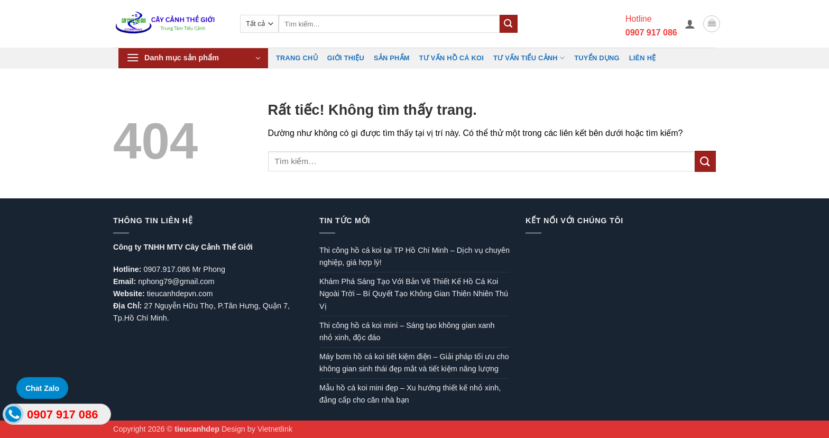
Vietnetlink (274, 429)
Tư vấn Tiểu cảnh (529, 58)
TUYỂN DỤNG (596, 58)
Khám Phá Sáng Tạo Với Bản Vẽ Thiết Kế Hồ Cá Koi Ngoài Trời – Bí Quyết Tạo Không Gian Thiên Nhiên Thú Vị (413, 293)
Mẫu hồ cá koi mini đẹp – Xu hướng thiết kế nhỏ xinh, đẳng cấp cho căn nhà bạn (410, 394)
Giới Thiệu (345, 58)
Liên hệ (642, 58)
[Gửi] (509, 24)
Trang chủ (297, 58)
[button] (690, 23)
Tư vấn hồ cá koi (451, 58)
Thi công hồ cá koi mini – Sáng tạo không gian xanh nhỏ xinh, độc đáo (406, 331)
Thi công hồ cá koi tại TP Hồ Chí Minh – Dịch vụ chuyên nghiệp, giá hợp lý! (414, 256)
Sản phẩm (392, 58)
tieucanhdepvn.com (180, 293)
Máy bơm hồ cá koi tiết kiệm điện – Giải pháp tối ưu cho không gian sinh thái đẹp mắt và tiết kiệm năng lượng (414, 362)
